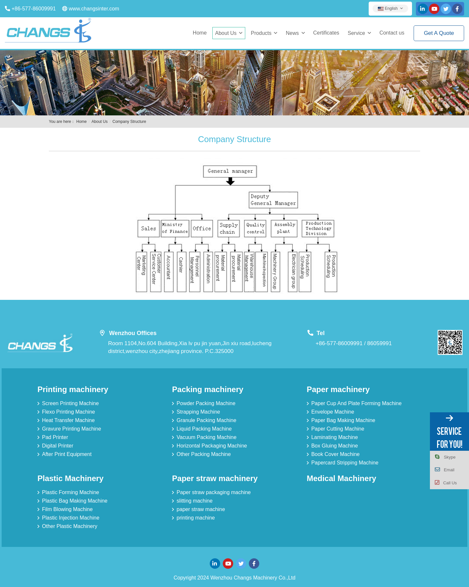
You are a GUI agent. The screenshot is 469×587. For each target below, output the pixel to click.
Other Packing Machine (204, 454)
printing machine (196, 518)
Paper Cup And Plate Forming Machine (356, 403)
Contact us (391, 33)
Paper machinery (338, 389)
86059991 (379, 343)
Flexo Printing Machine (68, 412)
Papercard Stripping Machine (344, 462)
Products (261, 33)
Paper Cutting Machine (337, 429)
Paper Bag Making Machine (343, 420)
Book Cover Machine (335, 454)
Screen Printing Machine (70, 403)
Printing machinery (72, 389)
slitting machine (194, 501)
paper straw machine (201, 509)
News (292, 33)
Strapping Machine (198, 412)
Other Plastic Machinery (69, 526)
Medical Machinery (341, 478)
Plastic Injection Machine (70, 518)
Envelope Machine (332, 412)
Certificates (326, 33)
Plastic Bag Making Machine (74, 501)
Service (356, 33)
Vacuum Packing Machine (206, 437)
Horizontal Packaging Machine (212, 445)
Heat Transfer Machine (68, 420)
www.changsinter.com (94, 8)
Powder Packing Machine (206, 403)
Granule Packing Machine (206, 420)
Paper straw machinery (215, 478)
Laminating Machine (334, 437)
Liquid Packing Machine (204, 429)
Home (200, 33)
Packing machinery (207, 389)
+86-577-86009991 (33, 8)
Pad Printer (55, 437)
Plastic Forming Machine (70, 492)
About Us (226, 33)
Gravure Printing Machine (71, 429)
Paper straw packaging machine (214, 492)
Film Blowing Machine (67, 509)
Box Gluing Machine (334, 445)
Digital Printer (57, 445)
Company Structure (129, 121)
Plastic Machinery (70, 478)
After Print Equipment (67, 454)
